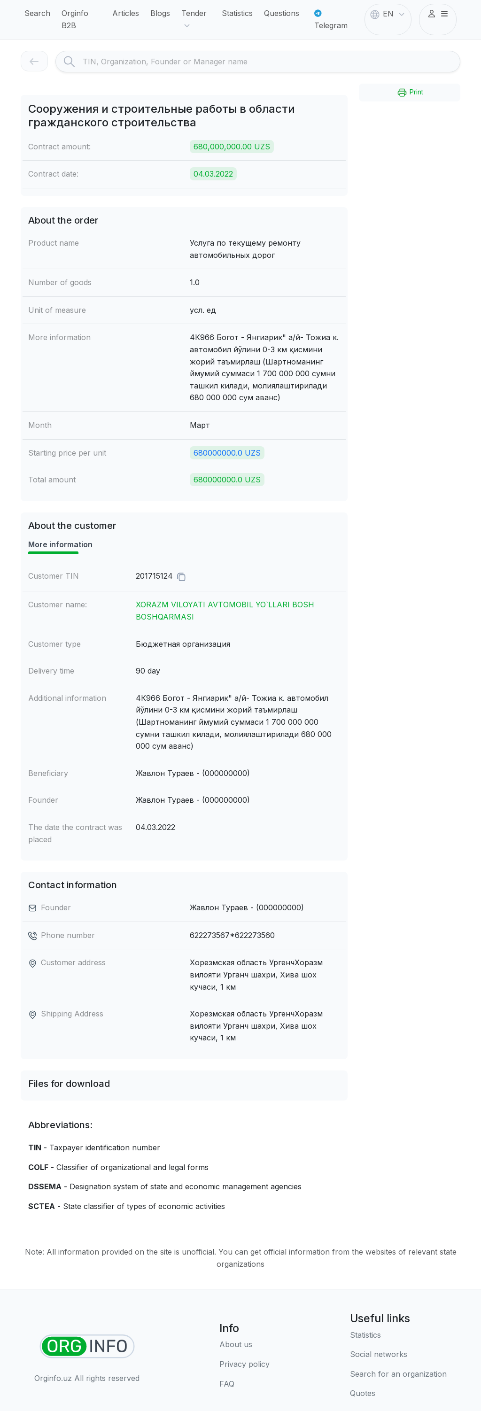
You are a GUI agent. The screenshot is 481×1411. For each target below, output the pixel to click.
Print (409, 92)
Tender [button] (194, 19)
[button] (437, 14)
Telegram (331, 19)
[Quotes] (398, 1394)
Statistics (237, 13)
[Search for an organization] (398, 1374)
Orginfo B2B (75, 19)
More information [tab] (60, 544)
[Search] (271, 61)
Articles (125, 13)
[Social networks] (398, 1355)
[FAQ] (244, 1384)
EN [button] (388, 14)
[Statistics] (398, 1335)
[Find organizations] (87, 1346)
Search (37, 13)
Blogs (160, 13)
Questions (281, 13)
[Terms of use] (244, 1364)
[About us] (244, 1345)
